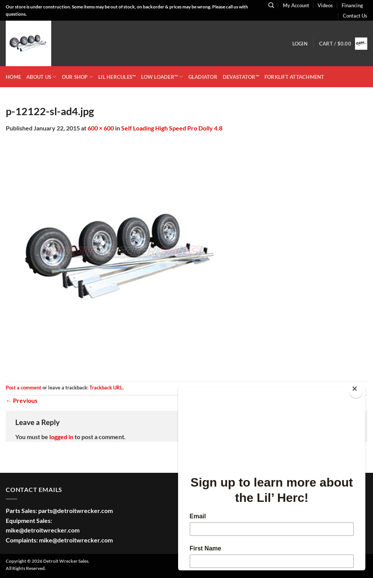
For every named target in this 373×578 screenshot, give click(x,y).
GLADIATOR (202, 77)
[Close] (356, 390)
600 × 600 (101, 128)
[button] (300, 43)
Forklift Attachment (294, 77)
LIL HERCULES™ (117, 77)
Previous (21, 400)
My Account (296, 5)
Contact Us (355, 16)
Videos (325, 5)
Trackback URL (106, 387)
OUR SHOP (77, 76)
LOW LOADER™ (162, 76)
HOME (13, 77)
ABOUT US (41, 76)
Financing (352, 5)
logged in (61, 436)
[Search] (271, 5)
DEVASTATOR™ (241, 77)
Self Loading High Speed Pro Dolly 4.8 (171, 128)
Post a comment (23, 387)
